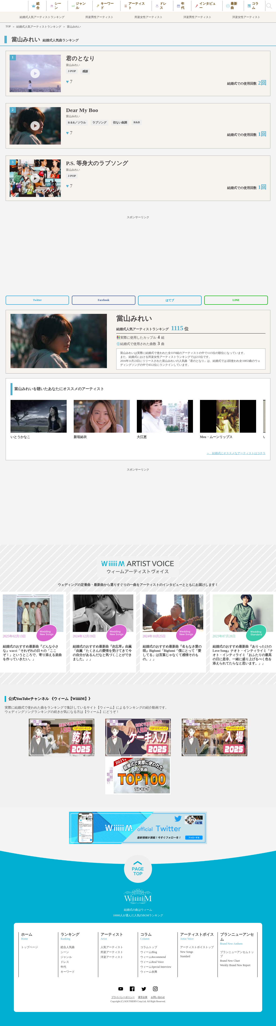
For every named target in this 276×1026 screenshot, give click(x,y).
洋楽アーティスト (112, 957)
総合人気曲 (68, 947)
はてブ (170, 300)
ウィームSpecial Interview (155, 966)
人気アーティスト (112, 947)
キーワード (68, 971)
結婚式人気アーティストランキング (38, 26)
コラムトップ (148, 947)
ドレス (65, 962)
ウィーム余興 (148, 971)
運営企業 (142, 997)
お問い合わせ (158, 997)
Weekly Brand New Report (235, 965)
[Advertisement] (138, 255)
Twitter (37, 300)
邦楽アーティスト (112, 952)
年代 (63, 966)
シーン (65, 952)
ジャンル (66, 957)
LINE (235, 300)
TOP (8, 26)
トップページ (29, 947)
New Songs (186, 951)
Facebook (103, 300)
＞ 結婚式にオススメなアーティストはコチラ (236, 453)
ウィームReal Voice (152, 962)
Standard (185, 956)
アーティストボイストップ (197, 947)
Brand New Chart (230, 960)
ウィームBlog (148, 952)
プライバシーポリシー (123, 997)
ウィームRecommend (153, 957)
